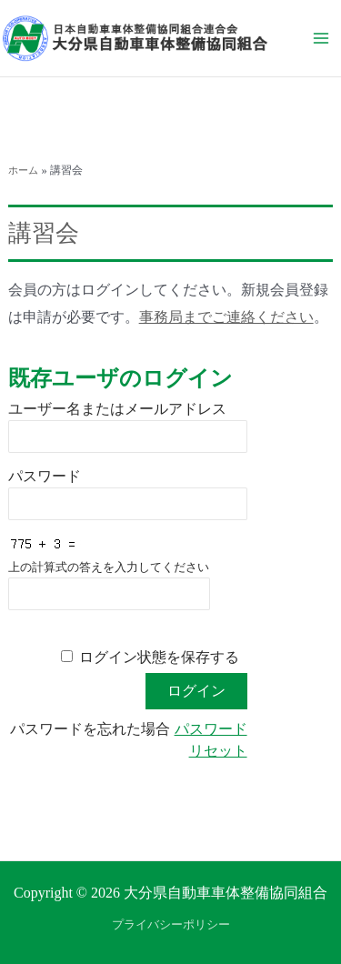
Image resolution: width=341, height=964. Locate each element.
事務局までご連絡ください (226, 317)
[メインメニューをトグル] (321, 38)
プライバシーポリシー (171, 925)
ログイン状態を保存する (159, 657)
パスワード (44, 476)
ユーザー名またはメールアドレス (117, 409)
